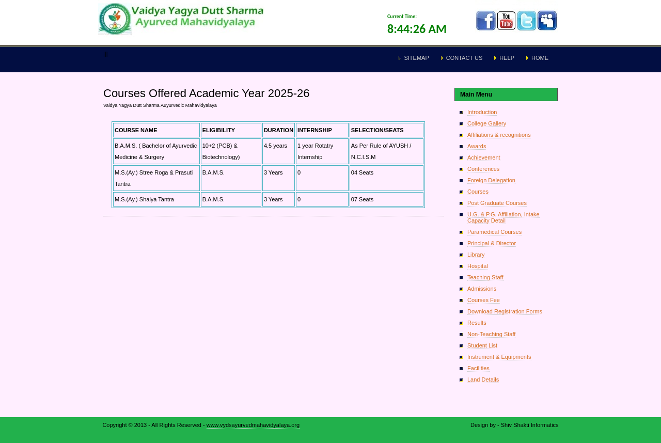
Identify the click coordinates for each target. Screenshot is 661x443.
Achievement (483, 157)
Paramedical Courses (494, 232)
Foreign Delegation (491, 180)
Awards (476, 146)
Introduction (482, 112)
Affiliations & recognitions (499, 135)
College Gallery (486, 123)
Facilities (478, 368)
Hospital (477, 266)
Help (506, 58)
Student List (482, 345)
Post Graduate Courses (497, 203)
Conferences (483, 169)
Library (476, 254)
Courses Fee (483, 300)
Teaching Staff (485, 277)
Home (539, 58)
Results (476, 323)
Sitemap (416, 58)
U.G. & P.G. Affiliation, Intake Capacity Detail (503, 217)
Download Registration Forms (504, 311)
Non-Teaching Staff (491, 334)
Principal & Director (491, 243)
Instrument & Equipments (499, 357)
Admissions (481, 289)
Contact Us (464, 58)
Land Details (483, 379)
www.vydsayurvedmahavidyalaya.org (253, 425)
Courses (478, 191)
